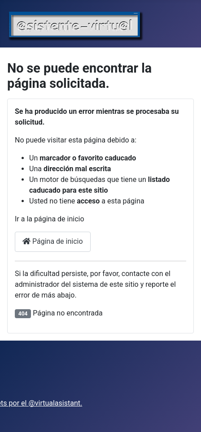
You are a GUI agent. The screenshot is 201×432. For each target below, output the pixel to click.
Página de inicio (52, 241)
